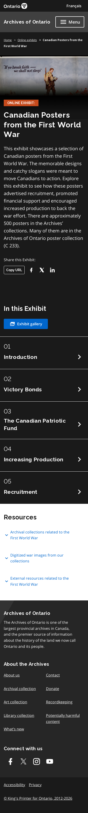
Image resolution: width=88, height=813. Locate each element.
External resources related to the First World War (36, 581)
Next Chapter (79, 356)
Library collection (19, 715)
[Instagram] (36, 761)
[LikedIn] (52, 270)
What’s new (14, 729)
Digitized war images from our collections (34, 558)
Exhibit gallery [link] (25, 324)
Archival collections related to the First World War (36, 535)
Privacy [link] (35, 784)
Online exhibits (27, 40)
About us (12, 675)
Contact (53, 675)
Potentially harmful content (63, 718)
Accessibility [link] (14, 784)
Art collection (15, 701)
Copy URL (14, 270)
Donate (52, 688)
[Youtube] (49, 761)
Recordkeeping (59, 701)
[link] (15, 6)
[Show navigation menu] (69, 22)
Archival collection (20, 688)
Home (8, 40)
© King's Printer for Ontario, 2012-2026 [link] (38, 798)
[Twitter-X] (42, 270)
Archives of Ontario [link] (27, 22)
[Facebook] (31, 270)
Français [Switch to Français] (73, 5)
